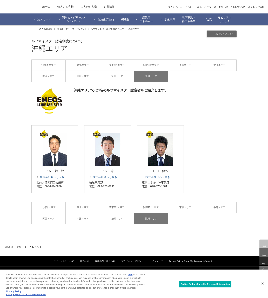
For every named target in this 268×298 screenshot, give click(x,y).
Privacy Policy (13, 291)
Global (264, 255)
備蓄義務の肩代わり (105, 261)
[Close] (262, 283)
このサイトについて (64, 261)
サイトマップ (156, 261)
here (130, 274)
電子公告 (84, 261)
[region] (134, 284)
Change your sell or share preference (26, 294)
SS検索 (263, 246)
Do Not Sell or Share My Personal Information (191, 261)
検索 (263, 264)
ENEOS (19, 6)
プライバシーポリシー (132, 261)
